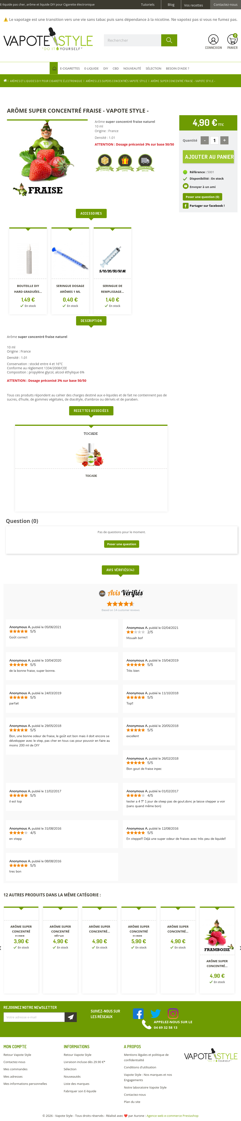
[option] (28, 271)
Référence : (198, 172)
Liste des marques (76, 1084)
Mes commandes (15, 1069)
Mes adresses (12, 1076)
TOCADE (91, 476)
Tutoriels (147, 4)
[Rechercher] (140, 40)
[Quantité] (214, 140)
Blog (171, 4)
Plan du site (132, 1102)
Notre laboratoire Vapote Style (145, 1087)
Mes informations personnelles (25, 1084)
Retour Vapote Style (17, 1055)
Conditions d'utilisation (140, 1067)
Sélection (70, 1069)
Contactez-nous (226, 4)
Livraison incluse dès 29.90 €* (84, 1062)
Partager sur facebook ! (207, 206)
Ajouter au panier (209, 156)
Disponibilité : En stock (207, 178)
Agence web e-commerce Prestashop (173, 1116)
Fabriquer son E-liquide (80, 1091)
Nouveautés (72, 1076)
